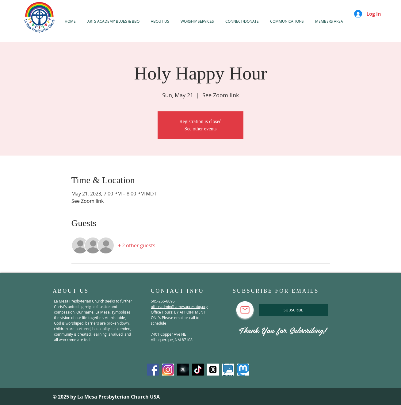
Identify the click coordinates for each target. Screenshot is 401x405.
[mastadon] (243, 370)
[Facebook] (153, 370)
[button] (197, 21)
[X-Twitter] (183, 370)
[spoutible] (228, 370)
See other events (201, 128)
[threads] (213, 370)
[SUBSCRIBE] (293, 310)
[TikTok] (198, 370)
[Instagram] (168, 370)
